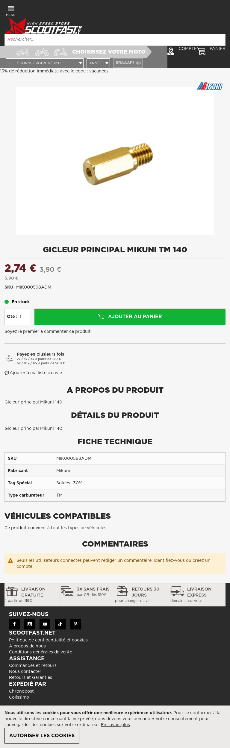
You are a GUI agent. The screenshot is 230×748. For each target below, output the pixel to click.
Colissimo (19, 697)
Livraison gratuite (32, 595)
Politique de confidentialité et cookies (48, 640)
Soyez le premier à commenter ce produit (47, 332)
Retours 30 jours (142, 595)
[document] (115, 727)
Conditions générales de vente (40, 652)
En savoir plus (115, 725)
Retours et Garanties (30, 678)
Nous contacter (25, 672)
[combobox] (115, 40)
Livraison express (198, 595)
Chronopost (21, 691)
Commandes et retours (33, 666)
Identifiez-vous (169, 561)
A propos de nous (27, 646)
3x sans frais (87, 592)
